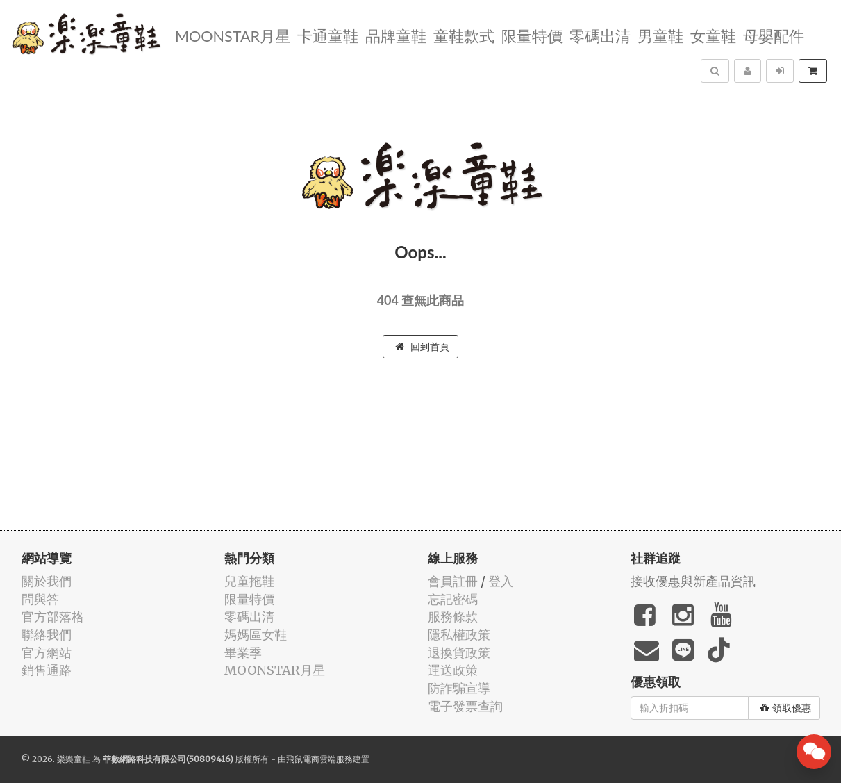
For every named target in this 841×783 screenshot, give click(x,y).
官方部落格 (53, 617)
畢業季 (243, 653)
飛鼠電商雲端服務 (319, 759)
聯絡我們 (47, 635)
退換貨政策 (459, 653)
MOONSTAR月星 (232, 35)
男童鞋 (660, 35)
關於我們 (47, 581)
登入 (500, 581)
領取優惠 (785, 708)
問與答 (40, 599)
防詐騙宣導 (459, 688)
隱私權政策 (459, 635)
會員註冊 (453, 581)
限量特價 (532, 35)
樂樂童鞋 (73, 759)
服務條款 (453, 617)
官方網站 (47, 653)
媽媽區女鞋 (255, 635)
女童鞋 (713, 35)
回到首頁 (422, 346)
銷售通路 (47, 670)
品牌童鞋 (395, 35)
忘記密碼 (453, 599)
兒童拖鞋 (249, 581)
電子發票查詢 (465, 706)
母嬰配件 (773, 35)
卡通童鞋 (327, 35)
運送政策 (453, 670)
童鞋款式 (463, 35)
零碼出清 (600, 35)
